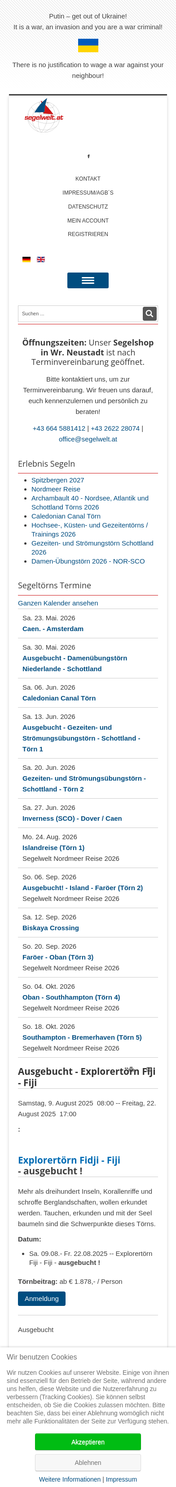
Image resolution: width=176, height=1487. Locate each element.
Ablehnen (88, 1462)
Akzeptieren (88, 1442)
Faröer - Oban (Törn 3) (57, 957)
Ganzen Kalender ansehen (58, 603)
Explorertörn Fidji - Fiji (69, 1160)
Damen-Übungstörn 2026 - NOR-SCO (88, 561)
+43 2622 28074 (115, 428)
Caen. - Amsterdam (53, 628)
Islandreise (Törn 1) (53, 847)
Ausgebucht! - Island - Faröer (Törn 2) (82, 887)
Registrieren (88, 234)
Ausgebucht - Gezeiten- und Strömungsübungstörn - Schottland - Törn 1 (81, 738)
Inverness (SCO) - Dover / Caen (72, 818)
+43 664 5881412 (59, 428)
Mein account (88, 221)
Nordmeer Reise (55, 489)
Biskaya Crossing (50, 928)
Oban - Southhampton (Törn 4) (71, 997)
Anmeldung (42, 1298)
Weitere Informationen (70, 1479)
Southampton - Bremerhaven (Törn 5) (82, 1037)
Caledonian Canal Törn (66, 516)
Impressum (121, 1479)
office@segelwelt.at (88, 439)
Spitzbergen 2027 (57, 480)
